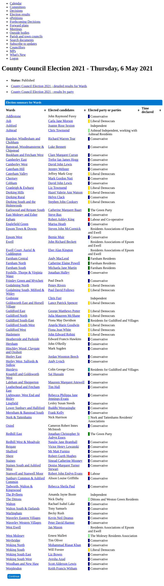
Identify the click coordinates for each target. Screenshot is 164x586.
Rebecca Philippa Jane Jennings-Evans (63, 396)
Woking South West (19, 559)
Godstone (12, 298)
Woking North (15, 545)
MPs (13, 51)
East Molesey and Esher (21, 214)
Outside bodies (19, 32)
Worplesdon (14, 568)
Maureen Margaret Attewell (66, 382)
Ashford (11, 125)
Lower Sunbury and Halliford (25, 408)
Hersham (12, 343)
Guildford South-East (20, 320)
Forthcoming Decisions (25, 21)
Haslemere (13, 334)
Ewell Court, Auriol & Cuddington (20, 251)
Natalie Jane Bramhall (62, 442)
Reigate (11, 446)
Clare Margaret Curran (63, 155)
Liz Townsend (57, 187)
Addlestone (13, 116)
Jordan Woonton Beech (63, 356)
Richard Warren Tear (61, 138)
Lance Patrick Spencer (63, 303)
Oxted (10, 425)
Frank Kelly (56, 412)
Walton (10, 504)
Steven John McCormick (64, 228)
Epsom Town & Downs (21, 228)
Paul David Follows (61, 290)
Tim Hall (54, 387)
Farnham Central (17, 258)
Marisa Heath (57, 224)
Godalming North (17, 285)
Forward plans (19, 25)
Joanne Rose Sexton (61, 125)
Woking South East (18, 554)
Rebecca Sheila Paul (61, 486)
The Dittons (13, 499)
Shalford (11, 451)
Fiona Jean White (59, 329)
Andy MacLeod (58, 258)
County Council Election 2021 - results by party (42, 91)
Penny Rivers (57, 285)
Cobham (11, 183)
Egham (10, 219)
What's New (18, 54)
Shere (9, 456)
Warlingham (14, 513)
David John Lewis (60, 164)
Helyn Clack (56, 197)
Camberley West (17, 164)
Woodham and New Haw (22, 563)
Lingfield (12, 403)
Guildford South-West (20, 325)
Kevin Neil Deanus (60, 518)
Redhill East (14, 433)
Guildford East (15, 311)
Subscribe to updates (23, 43)
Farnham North (16, 263)
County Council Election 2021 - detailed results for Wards (49, 86)
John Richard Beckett (62, 241)
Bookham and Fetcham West (25, 155)
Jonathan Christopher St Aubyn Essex (64, 435)
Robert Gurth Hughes (62, 456)
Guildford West (16, 329)
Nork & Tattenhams (19, 417)
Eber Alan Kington (60, 250)
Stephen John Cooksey (63, 201)
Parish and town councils (26, 36)
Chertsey (12, 178)
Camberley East (16, 159)
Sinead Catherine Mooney (65, 460)
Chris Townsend (58, 130)
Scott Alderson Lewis (62, 563)
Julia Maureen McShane (64, 315)
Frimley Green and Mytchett (24, 280)
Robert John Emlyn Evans (65, 473)
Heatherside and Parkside (22, 339)
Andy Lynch (56, 361)
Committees (18, 7)
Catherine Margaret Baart (64, 210)
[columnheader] (26, 110)
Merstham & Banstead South (25, 412)
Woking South (15, 549)
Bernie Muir (56, 237)
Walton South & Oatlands (22, 508)
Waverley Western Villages (23, 522)
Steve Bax (54, 214)
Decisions (16, 10)
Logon (14, 58)
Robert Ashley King (61, 219)
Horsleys (12, 369)
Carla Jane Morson (60, 121)
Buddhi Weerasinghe (61, 408)
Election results (20, 14)
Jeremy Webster (58, 169)
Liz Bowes (55, 554)
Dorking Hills (15, 192)
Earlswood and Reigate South (25, 210)
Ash (8, 121)
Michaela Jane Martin (62, 267)
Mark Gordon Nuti (60, 178)
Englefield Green (17, 224)
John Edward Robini (61, 334)
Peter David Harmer (61, 522)
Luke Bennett (57, 146)
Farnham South (16, 267)
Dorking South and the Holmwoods (21, 203)
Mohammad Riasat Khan (64, 545)
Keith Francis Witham (62, 568)
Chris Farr (54, 298)
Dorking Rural (15, 197)
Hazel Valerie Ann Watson (65, 192)
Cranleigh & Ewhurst (20, 187)
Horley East (13, 356)
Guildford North (16, 315)
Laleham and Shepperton (22, 382)
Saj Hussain (56, 374)
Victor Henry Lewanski (63, 446)
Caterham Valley (17, 173)
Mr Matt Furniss (59, 451)
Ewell (9, 241)
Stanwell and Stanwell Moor (24, 473)
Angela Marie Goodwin (63, 325)
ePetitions (16, 18)
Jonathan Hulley (58, 272)
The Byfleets (14, 494)
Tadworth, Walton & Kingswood (19, 488)
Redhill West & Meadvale (23, 442)
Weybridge (13, 540)
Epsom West (14, 237)
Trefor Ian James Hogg (63, 159)
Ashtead (11, 130)
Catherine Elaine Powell (64, 263)
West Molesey (15, 535)
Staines (10, 460)
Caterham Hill (15, 169)
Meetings (16, 29)
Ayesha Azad (56, 559)
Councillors (17, 47)
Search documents (22, 40)
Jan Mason (55, 527)
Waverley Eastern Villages (23, 518)
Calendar (16, 3)
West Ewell (13, 527)
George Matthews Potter (64, 311)
